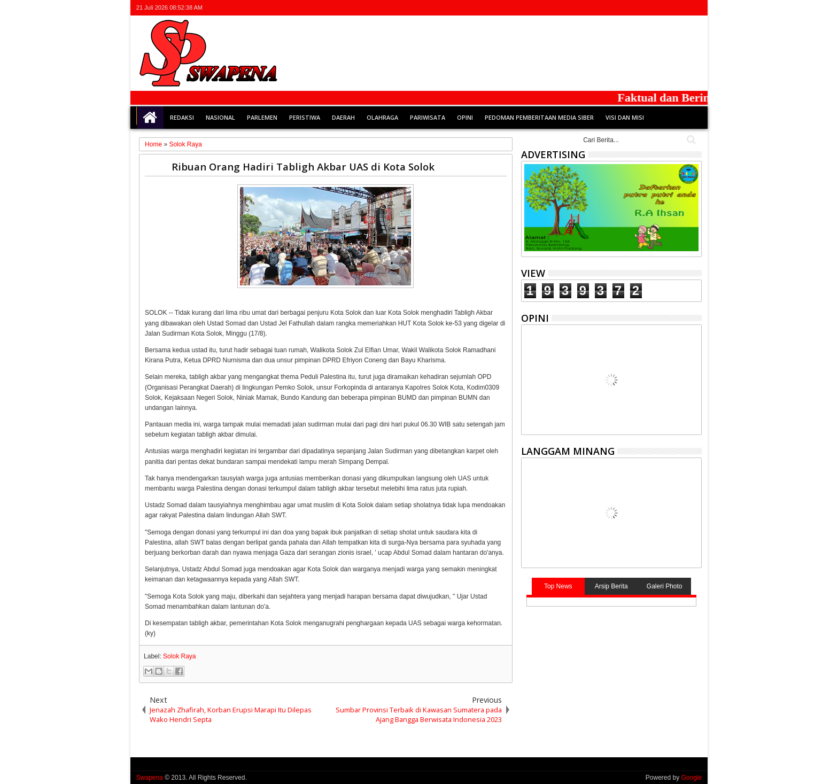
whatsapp (695, 7)
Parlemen (262, 117)
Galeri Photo (664, 586)
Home (150, 117)
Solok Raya (179, 656)
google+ (667, 7)
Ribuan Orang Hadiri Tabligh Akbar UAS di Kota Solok (303, 166)
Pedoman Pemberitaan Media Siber (539, 117)
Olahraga (382, 117)
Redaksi (182, 117)
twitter (639, 7)
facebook (653, 7)
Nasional (220, 117)
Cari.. (690, 140)
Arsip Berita (611, 586)
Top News (558, 586)
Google (691, 777)
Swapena (149, 777)
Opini (465, 117)
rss (681, 7)
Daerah (343, 117)
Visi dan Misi (625, 117)
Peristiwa (304, 117)
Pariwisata (427, 117)
